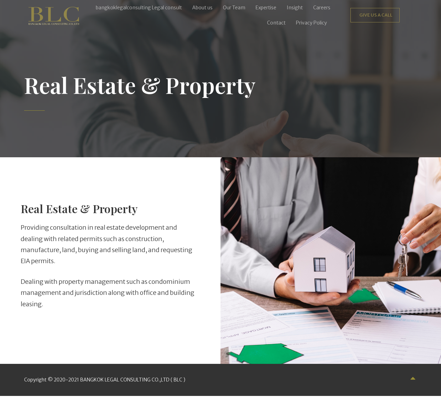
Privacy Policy (311, 23)
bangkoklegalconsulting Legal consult (139, 7)
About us (202, 7)
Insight (295, 7)
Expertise (266, 7)
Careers (321, 7)
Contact (276, 23)
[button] (313, 22)
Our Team (234, 7)
